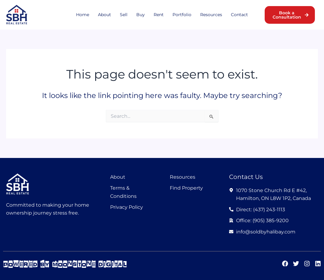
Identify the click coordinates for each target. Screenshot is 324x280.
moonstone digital (89, 264)
